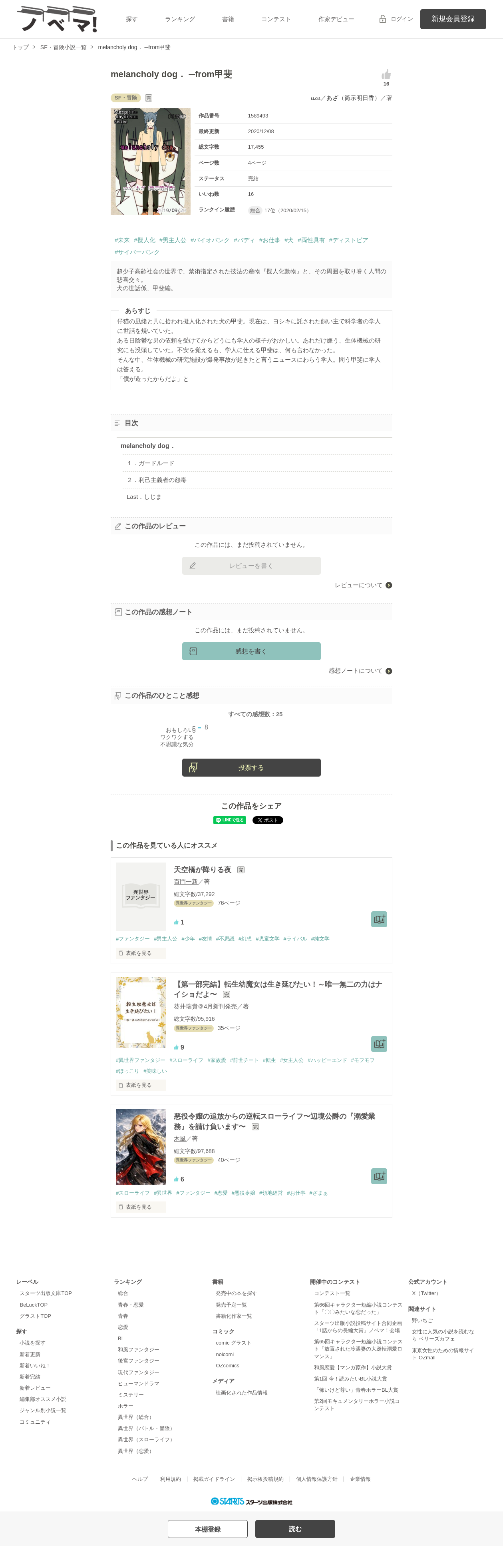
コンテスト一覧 (332, 1293)
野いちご (422, 1320)
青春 (123, 1316)
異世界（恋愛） (136, 1451)
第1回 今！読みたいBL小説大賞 (350, 1379)
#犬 (289, 240)
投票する (251, 767)
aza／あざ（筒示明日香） (345, 97)
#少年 (188, 939)
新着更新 (30, 1354)
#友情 (205, 939)
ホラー (125, 1406)
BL (121, 1338)
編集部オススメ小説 (43, 1399)
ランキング (180, 19)
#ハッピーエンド (327, 1060)
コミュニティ (35, 1422)
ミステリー (131, 1395)
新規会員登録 (453, 19)
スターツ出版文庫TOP (46, 1293)
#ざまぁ (319, 1193)
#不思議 (225, 939)
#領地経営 (271, 1193)
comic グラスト (234, 1343)
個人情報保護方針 (317, 1479)
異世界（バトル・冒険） (146, 1428)
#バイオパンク (210, 240)
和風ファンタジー (138, 1350)
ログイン (402, 19)
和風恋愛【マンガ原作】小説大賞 (353, 1368)
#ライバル (295, 939)
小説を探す (33, 1343)
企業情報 (360, 1479)
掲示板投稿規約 (265, 1479)
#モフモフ (363, 1060)
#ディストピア (348, 240)
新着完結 (30, 1377)
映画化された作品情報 (242, 1393)
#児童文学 (267, 939)
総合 (123, 1293)
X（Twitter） (426, 1293)
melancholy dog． (148, 445)
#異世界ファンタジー (140, 1060)
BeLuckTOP (34, 1305)
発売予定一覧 (231, 1305)
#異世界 (163, 1193)
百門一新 (186, 881)
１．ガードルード (151, 463)
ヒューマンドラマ (138, 1384)
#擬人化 (144, 240)
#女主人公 (292, 1060)
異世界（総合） (136, 1417)
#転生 (269, 1060)
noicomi (225, 1354)
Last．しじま (144, 496)
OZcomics (227, 1366)
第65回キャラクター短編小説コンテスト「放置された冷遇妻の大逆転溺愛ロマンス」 (358, 1349)
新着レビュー (35, 1388)
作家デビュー (336, 19)
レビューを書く (251, 565)
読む (295, 1529)
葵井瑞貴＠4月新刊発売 (205, 1006)
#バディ (244, 240)
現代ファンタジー (138, 1372)
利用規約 (170, 1479)
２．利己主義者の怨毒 (157, 479)
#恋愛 (221, 1193)
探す (132, 19)
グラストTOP (35, 1316)
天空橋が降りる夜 (203, 870)
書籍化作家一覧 (234, 1316)
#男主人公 (173, 240)
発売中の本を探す (236, 1293)
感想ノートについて (356, 670)
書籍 (228, 19)
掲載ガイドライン (214, 1479)
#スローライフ (186, 1060)
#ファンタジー (133, 939)
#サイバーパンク (137, 252)
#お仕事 (269, 240)
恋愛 (123, 1327)
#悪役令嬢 (243, 1193)
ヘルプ (140, 1479)
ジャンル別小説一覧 (43, 1410)
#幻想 (245, 939)
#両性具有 (311, 240)
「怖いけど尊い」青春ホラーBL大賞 (356, 1390)
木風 (180, 1138)
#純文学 (320, 939)
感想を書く (251, 651)
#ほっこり (127, 1071)
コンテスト (276, 19)
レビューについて (359, 585)
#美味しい (155, 1071)
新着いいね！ (35, 1366)
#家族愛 (216, 1060)
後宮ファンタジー (138, 1361)
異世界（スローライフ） (146, 1439)
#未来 (122, 240)
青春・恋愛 (131, 1305)
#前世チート (244, 1060)
